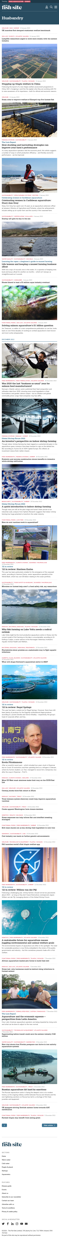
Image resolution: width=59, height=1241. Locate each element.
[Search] (51, 7)
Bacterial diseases (16, 627)
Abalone (25, 778)
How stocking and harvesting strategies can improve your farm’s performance (25, 146)
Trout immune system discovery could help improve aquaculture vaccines (29, 800)
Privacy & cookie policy (9, 1212)
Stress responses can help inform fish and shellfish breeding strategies (27, 819)
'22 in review (7, 567)
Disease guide (6, 1186)
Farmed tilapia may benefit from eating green (21, 1118)
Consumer (18, 280)
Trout (19, 796)
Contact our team (8, 1200)
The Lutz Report (9, 142)
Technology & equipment (19, 842)
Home (4, 1156)
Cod (24, 834)
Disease (19, 436)
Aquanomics (6, 1174)
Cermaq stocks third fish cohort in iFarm (19, 791)
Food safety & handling (23, 582)
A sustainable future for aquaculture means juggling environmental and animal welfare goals (28, 941)
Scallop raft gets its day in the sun (16, 219)
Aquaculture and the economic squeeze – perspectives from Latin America (24, 1018)
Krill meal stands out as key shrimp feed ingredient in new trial (28, 828)
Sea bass (19, 815)
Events (11, 36)
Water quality (7, 259)
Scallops (29, 216)
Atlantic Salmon (22, 36)
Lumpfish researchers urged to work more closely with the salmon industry (29, 40)
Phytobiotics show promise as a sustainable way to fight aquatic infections (29, 651)
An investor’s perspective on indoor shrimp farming (29, 441)
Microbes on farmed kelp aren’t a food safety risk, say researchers (29, 587)
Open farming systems (22, 195)
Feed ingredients (8, 381)
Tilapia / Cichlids (28, 81)
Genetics (5, 815)
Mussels (29, 259)
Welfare (5, 28)
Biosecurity (6, 501)
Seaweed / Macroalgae (38, 563)
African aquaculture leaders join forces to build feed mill (25, 961)
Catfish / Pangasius (37, 1011)
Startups (5, 1171)
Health (12, 815)
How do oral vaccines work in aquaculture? (20, 522)
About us (5, 1193)
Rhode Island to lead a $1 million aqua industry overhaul (26, 283)
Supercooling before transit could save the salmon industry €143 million (29, 1035)
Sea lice (5, 36)
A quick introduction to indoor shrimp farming (26, 506)
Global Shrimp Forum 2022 (13, 439)
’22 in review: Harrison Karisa (17, 569)
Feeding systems (8, 140)
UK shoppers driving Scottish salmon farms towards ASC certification (26, 1109)
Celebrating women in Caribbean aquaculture (22, 198)
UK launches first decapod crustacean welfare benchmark (26, 31)
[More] (55, 7)
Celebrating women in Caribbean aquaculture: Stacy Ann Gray (26, 201)
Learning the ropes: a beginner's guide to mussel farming (27, 262)
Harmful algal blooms (11, 658)
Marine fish (30, 1042)
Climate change (22, 563)
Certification (19, 216)
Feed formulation (23, 381)
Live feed (20, 520)
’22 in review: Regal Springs (16, 707)
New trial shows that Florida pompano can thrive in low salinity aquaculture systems (29, 1046)
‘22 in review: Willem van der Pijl (19, 890)
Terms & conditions (8, 1208)
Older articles (49, 1125)
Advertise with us (8, 1204)
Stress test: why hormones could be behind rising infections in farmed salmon (28, 970)
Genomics (5, 834)
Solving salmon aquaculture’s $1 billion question (27, 325)
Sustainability (15, 81)
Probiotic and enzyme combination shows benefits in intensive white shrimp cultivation (28, 460)
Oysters (35, 195)
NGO (11, 28)
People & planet (7, 1167)
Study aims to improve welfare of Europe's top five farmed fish (28, 100)
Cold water (5, 1163)
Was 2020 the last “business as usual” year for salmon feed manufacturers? (26, 385)
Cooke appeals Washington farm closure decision (22, 809)
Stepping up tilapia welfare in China (21, 84)
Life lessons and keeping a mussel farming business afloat (29, 265)
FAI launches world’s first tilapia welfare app (21, 844)
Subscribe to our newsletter (11, 1197)
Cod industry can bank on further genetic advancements (25, 836)
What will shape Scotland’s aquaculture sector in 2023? (25, 662)
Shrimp (27, 1)
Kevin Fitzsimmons (12, 762)
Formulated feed (22, 1011)
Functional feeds (8, 323)
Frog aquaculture (16, 1)
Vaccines (12, 796)
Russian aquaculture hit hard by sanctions (24, 1089)
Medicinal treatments (26, 647)
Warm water (6, 1160)
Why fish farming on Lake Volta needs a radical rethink (27, 630)
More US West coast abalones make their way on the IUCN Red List (28, 781)
